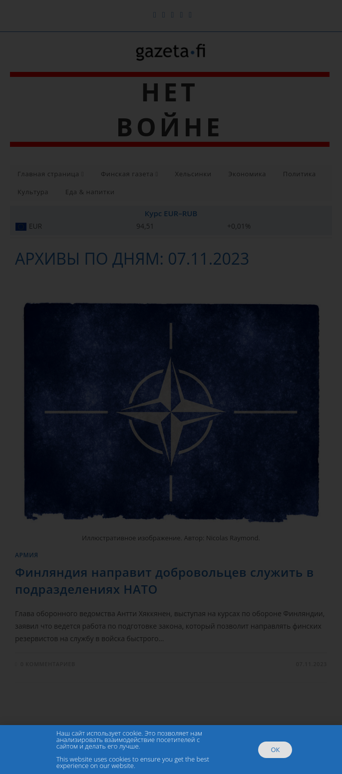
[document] (171, 387)
